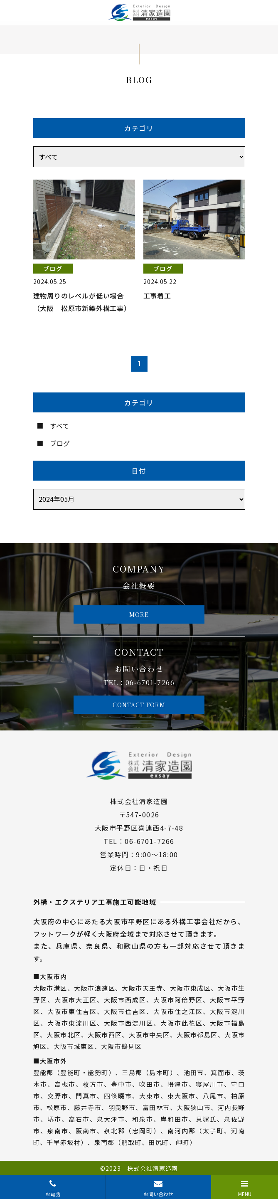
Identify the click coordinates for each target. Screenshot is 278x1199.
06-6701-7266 (150, 682)
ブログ (60, 443)
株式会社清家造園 (152, 1168)
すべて (59, 426)
